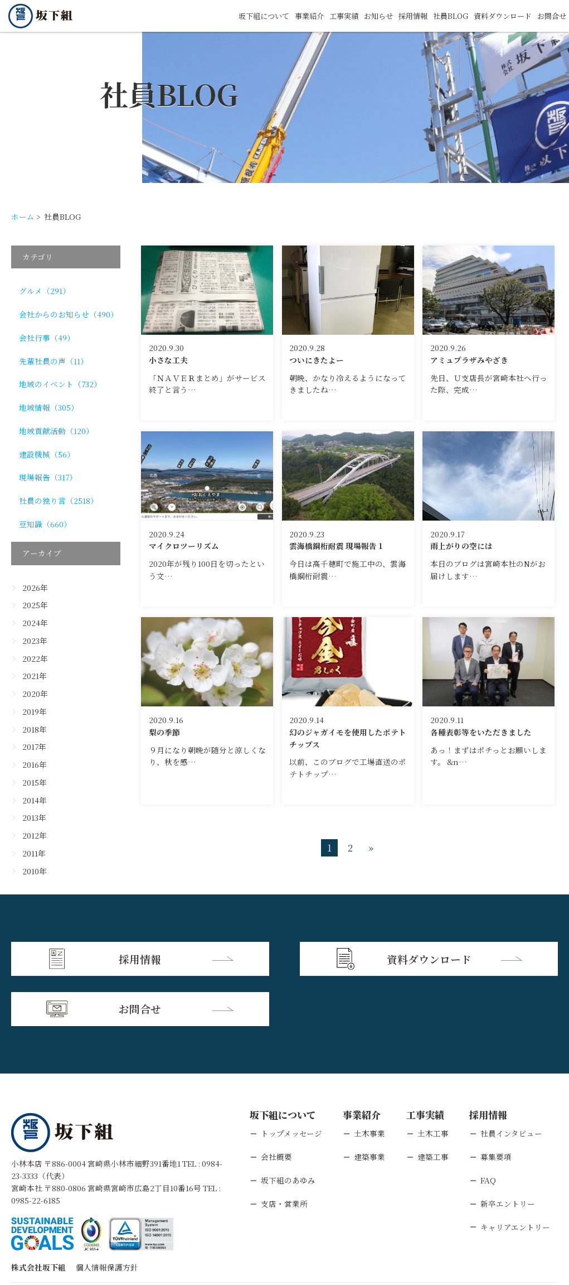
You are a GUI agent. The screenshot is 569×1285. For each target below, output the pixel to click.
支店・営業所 (284, 1151)
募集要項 (496, 1105)
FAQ (488, 1128)
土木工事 (433, 1081)
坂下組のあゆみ (288, 1128)
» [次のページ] (370, 847)
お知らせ (366, 15)
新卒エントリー (507, 1151)
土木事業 (369, 1081)
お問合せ (550, 15)
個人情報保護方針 (107, 1215)
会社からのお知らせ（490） (68, 314)
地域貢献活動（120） (56, 430)
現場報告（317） (48, 477)
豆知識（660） (45, 524)
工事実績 (330, 15)
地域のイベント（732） (60, 383)
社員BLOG (443, 15)
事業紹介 (293, 15)
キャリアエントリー (515, 1175)
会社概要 (276, 1105)
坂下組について (244, 15)
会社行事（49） (47, 337)
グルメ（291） (44, 290)
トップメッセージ (291, 1081)
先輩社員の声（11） (53, 361)
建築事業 (369, 1105)
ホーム (23, 216)
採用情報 (403, 15)
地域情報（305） (49, 407)
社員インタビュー (511, 1081)
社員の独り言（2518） (58, 500)
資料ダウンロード (498, 15)
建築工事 (433, 1105)
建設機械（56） (47, 454)
